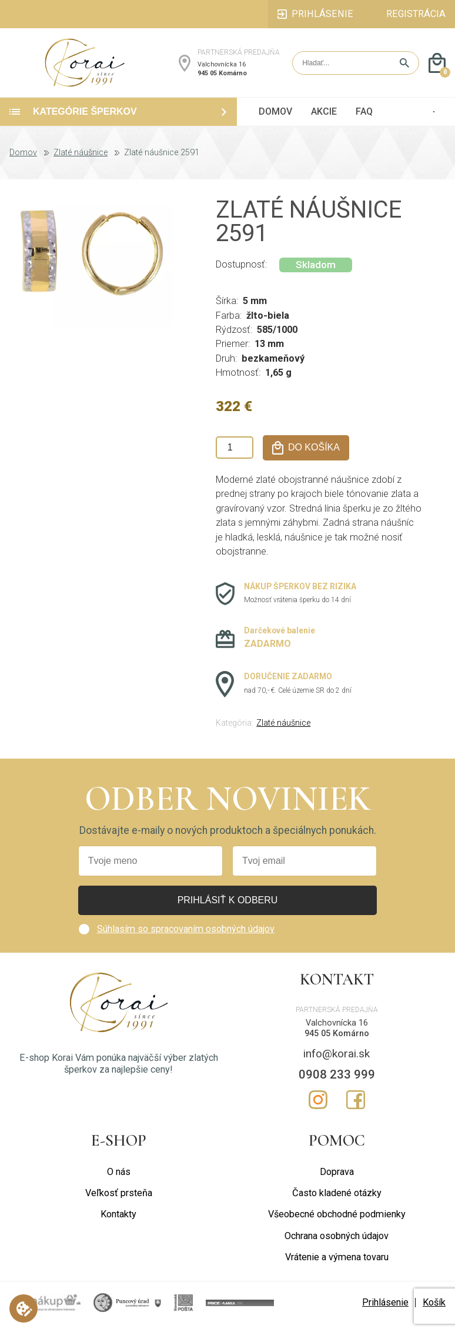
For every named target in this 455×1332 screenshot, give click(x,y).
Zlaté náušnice (80, 161)
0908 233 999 (337, 1083)
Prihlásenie (385, 1310)
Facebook (355, 1107)
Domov (23, 161)
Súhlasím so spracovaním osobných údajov (186, 936)
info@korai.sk (336, 1061)
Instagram (318, 1107)
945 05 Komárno (222, 77)
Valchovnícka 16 (222, 68)
